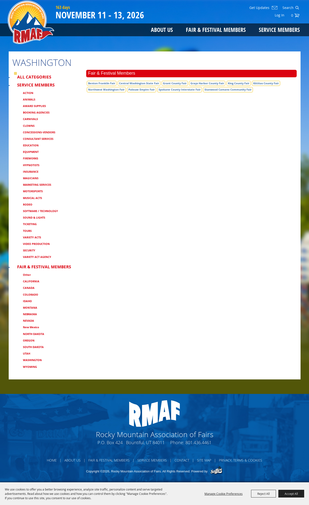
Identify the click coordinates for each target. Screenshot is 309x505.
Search (297, 7)
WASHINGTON (32, 360)
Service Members (279, 30)
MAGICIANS (30, 178)
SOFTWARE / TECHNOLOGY (40, 211)
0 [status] (292, 15)
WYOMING (30, 367)
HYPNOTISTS (31, 165)
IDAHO (27, 301)
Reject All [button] (263, 494)
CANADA (29, 288)
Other (27, 275)
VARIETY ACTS (32, 237)
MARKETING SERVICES (37, 184)
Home (52, 460)
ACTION (28, 93)
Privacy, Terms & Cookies (240, 460)
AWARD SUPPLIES (34, 106)
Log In (279, 15)
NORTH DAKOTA (33, 334)
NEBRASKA (30, 314)
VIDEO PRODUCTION (36, 244)
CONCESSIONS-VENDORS (39, 132)
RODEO (27, 204)
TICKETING (30, 224)
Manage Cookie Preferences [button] (223, 494)
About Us (162, 30)
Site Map (204, 460)
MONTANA (30, 307)
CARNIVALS (30, 119)
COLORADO (30, 294)
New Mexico (31, 327)
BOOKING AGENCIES (36, 112)
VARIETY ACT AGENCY (37, 257)
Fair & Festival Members (216, 30)
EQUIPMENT (31, 152)
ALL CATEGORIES (34, 77)
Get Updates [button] (259, 7)
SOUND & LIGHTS (34, 217)
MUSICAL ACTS (32, 198)
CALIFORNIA (31, 281)
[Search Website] (287, 7)
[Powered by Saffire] (216, 471)
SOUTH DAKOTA (33, 347)
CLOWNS (29, 126)
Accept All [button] (291, 494)
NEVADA (28, 320)
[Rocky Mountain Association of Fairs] (31, 22)
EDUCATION (31, 145)
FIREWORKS (30, 158)
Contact (182, 460)
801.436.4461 (198, 442)
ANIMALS (29, 99)
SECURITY (29, 250)
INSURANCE (30, 171)
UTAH (26, 353)
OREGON (29, 340)
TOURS (27, 231)
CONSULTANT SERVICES (38, 139)
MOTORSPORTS (33, 191)
